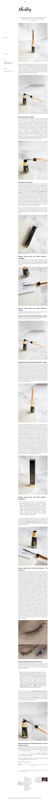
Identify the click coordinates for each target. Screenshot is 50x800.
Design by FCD (39, 798)
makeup (35, 770)
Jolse (19, 750)
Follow (5, 32)
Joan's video (31, 135)
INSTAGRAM (31, 764)
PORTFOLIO (33, 766)
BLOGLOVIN (24, 764)
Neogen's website (35, 750)
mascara (19, 771)
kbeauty (32, 770)
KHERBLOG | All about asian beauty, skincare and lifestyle (23, 798)
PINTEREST (44, 764)
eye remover (34, 753)
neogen (23, 771)
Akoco (19, 754)
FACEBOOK (37, 764)
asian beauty (24, 770)
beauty (29, 770)
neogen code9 (27, 771)
